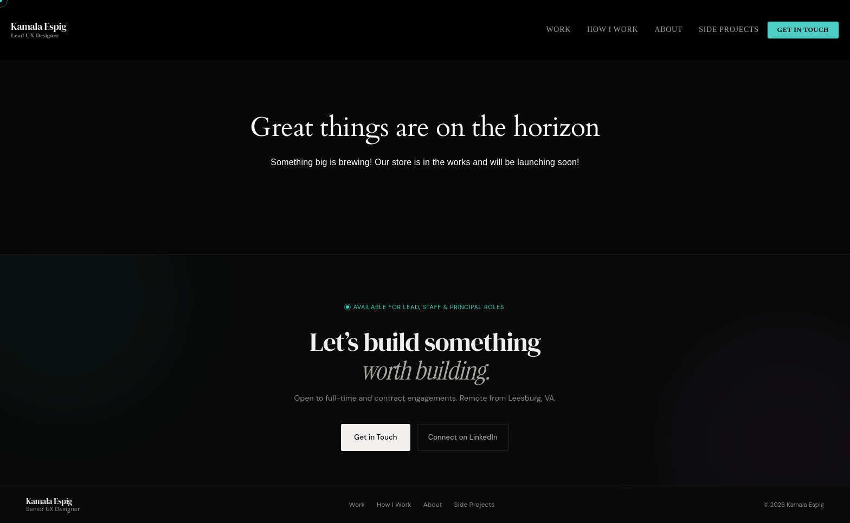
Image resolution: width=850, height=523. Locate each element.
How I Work (394, 504)
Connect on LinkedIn (463, 437)
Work (357, 504)
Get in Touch (375, 437)
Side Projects (474, 504)
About (432, 504)
